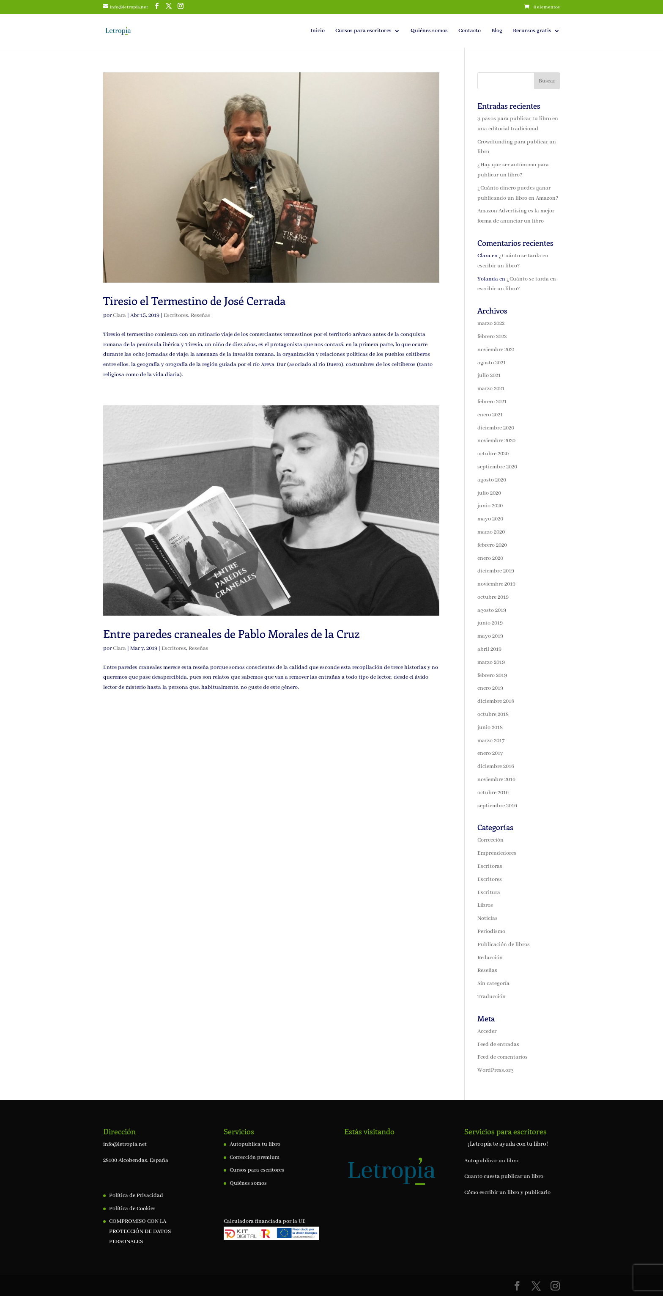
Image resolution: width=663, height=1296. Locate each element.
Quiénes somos (429, 31)
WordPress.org (495, 1070)
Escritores (176, 315)
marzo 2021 (490, 388)
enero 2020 (490, 558)
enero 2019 (490, 688)
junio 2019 (490, 623)
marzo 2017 (490, 740)
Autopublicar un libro (491, 1160)
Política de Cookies (132, 1208)
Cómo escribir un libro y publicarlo (507, 1192)
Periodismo (491, 931)
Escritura (488, 892)
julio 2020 (489, 493)
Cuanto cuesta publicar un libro (503, 1176)
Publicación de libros (503, 944)
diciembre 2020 (495, 428)
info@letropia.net (125, 1144)
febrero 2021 (492, 401)
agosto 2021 (491, 362)
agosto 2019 (491, 610)
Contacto (469, 31)
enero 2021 (490, 414)
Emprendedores (496, 853)
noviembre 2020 (496, 440)
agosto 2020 (491, 480)
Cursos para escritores (363, 31)
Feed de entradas (498, 1044)
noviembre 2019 (496, 584)
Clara (119, 315)
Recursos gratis (532, 31)
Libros (485, 905)
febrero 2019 (492, 675)
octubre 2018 (493, 714)
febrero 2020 (492, 545)
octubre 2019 (493, 597)
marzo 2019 (491, 662)
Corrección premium (254, 1157)
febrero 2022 (492, 336)
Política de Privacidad (136, 1195)
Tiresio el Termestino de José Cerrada (194, 300)
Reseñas (201, 315)
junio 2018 (490, 727)
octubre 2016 (493, 792)
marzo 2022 (490, 323)
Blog (496, 31)
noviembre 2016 (496, 779)
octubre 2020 (493, 453)
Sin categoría (493, 983)
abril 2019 (489, 649)
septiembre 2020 (497, 467)
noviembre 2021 (496, 349)
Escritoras (489, 866)
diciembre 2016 (495, 766)
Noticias (487, 918)
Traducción (491, 996)
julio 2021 (489, 375)
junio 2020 (490, 505)
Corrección (490, 840)
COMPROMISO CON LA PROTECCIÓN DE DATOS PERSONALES (140, 1231)
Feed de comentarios (502, 1057)
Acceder (486, 1031)
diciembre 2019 (495, 571)
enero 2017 (490, 753)
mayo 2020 (490, 519)
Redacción (490, 957)
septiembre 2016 (497, 805)
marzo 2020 (491, 532)
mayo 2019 (490, 636)
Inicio (317, 31)
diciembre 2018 (495, 701)
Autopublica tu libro (255, 1144)
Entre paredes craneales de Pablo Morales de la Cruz (231, 633)
